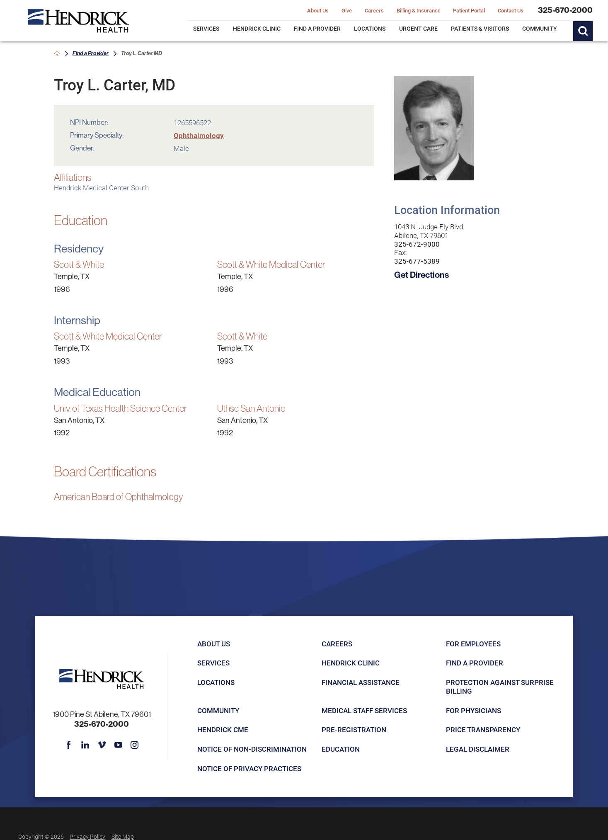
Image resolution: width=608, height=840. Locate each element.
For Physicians (473, 710)
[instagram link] (134, 744)
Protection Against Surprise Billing (500, 686)
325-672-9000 (417, 244)
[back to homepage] (57, 54)
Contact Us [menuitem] (510, 10)
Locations (216, 682)
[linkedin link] (85, 744)
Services (213, 663)
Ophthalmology (199, 135)
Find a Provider (91, 53)
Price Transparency (483, 729)
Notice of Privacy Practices (249, 768)
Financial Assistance (361, 682)
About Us (213, 643)
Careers (337, 643)
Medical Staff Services (364, 710)
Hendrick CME (222, 729)
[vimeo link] (101, 744)
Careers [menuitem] (374, 10)
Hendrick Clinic (351, 663)
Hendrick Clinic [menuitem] (257, 28)
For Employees (473, 643)
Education (341, 749)
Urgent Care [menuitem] (418, 28)
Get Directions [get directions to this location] (421, 274)
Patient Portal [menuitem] (469, 10)
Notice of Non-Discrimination (252, 749)
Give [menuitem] (347, 10)
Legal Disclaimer (477, 749)
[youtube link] (118, 744)
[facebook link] (68, 744)
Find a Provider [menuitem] (317, 28)
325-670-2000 (565, 10)
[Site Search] (583, 31)
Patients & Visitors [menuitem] (480, 28)
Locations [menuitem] (369, 28)
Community (218, 710)
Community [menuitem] (539, 28)
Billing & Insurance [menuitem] (419, 10)
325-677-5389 (417, 261)
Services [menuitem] (206, 28)
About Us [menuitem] (318, 10)
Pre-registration (354, 729)
